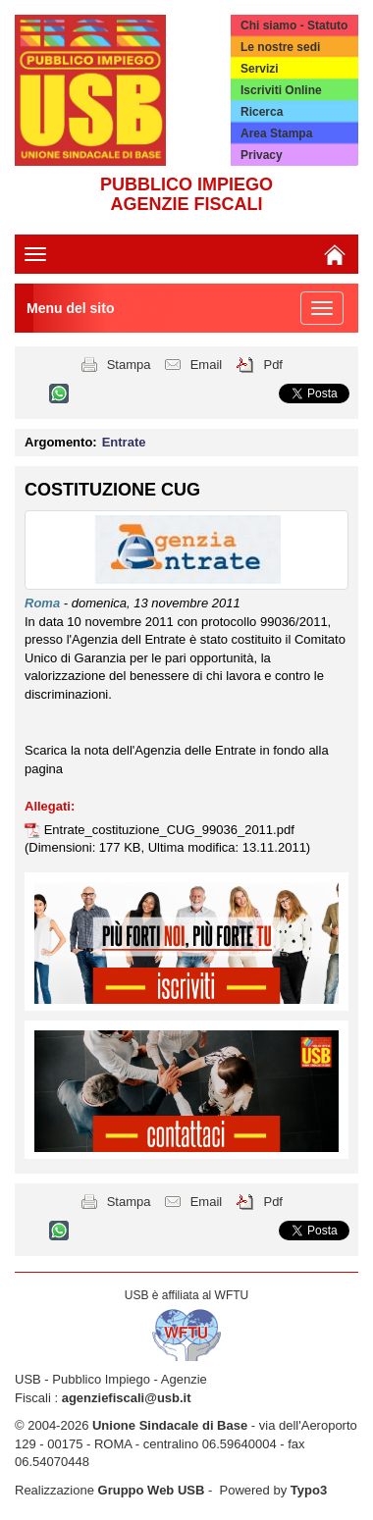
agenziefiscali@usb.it (126, 1397)
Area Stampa (276, 133)
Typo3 (309, 1490)
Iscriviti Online (281, 90)
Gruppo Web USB (151, 1490)
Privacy (261, 155)
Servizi (259, 69)
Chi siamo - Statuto (293, 25)
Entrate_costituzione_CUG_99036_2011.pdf (169, 829)
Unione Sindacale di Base (169, 1425)
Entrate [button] (124, 442)
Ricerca (261, 112)
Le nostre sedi (280, 47)
